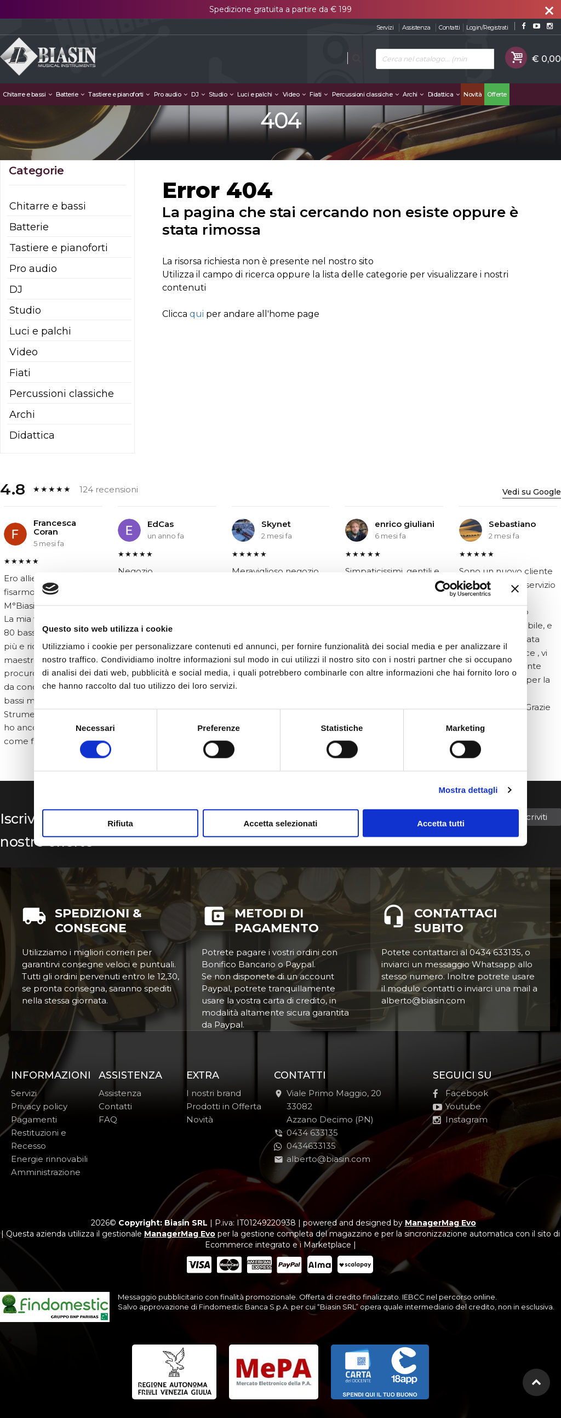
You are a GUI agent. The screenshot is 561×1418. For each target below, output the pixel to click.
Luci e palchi (257, 94)
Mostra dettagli (467, 790)
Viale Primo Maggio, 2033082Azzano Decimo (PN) (327, 1106)
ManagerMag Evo (440, 1223)
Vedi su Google (531, 492)
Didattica (444, 94)
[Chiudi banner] (515, 589)
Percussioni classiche (365, 94)
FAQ (108, 1119)
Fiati (319, 94)
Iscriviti (533, 817)
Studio (221, 94)
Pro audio (170, 94)
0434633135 (305, 1146)
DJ (197, 94)
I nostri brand (213, 1093)
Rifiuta (120, 822)
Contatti (449, 27)
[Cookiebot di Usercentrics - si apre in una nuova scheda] (443, 589)
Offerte (497, 94)
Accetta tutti (441, 822)
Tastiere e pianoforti (119, 94)
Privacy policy (39, 1106)
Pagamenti (34, 1119)
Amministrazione (46, 1172)
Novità (472, 94)
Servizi (385, 27)
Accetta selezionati (280, 822)
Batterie (70, 94)
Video (294, 94)
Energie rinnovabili (49, 1159)
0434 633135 (312, 1132)
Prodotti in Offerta (223, 1106)
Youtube (457, 1106)
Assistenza (416, 27)
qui (197, 314)
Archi (413, 94)
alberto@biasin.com (322, 1159)
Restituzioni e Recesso (38, 1139)
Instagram (460, 1119)
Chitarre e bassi (27, 94)
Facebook (460, 1093)
